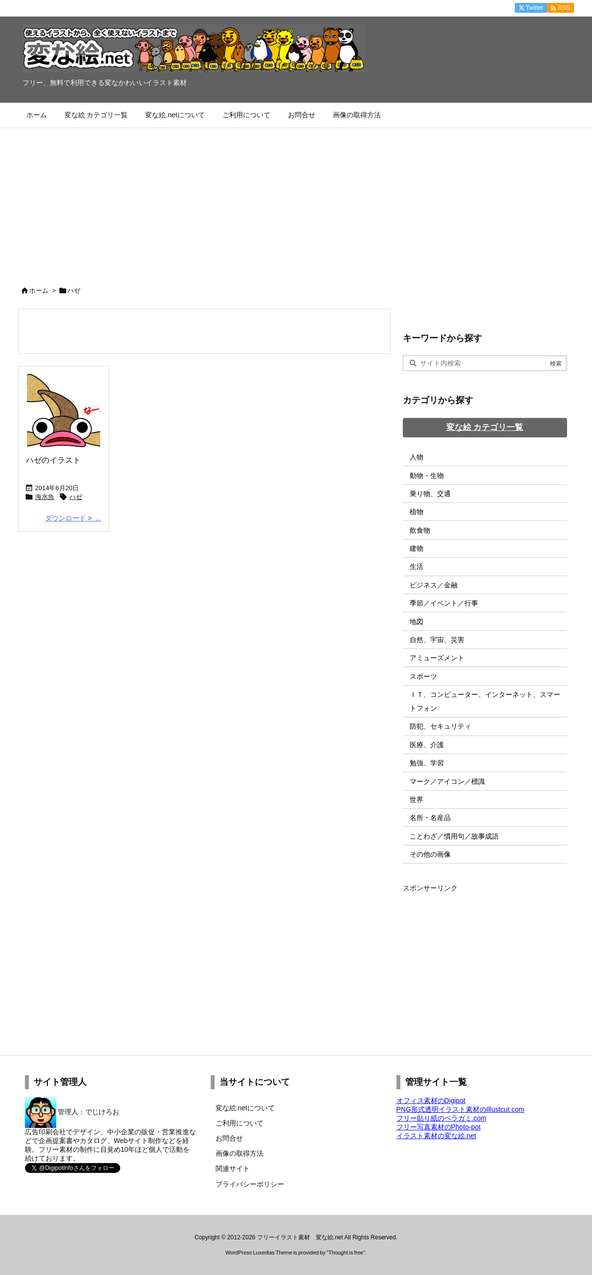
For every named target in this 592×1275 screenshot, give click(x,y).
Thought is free (346, 1252)
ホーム (38, 290)
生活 (416, 566)
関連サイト (233, 1168)
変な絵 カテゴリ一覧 (485, 427)
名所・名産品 (430, 817)
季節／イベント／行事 (444, 603)
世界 (416, 799)
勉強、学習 (427, 763)
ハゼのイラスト (53, 460)
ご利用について (239, 1123)
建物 (416, 548)
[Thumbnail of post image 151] (64, 410)
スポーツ (423, 676)
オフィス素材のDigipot (431, 1100)
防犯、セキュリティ (440, 726)
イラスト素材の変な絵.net (436, 1136)
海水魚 (44, 496)
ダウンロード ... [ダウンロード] (73, 518)
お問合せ (229, 1138)
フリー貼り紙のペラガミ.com (441, 1118)
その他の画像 (430, 854)
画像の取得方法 (239, 1153)
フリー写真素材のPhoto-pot (438, 1127)
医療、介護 (427, 745)
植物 (416, 512)
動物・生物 (427, 475)
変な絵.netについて (245, 1108)
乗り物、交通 (430, 493)
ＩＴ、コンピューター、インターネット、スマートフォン (485, 701)
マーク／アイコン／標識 (447, 781)
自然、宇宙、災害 (437, 640)
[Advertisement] (296, 201)
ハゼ (75, 496)
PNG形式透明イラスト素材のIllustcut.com (460, 1109)
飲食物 (420, 530)
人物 (416, 457)
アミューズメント (437, 658)
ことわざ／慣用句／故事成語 (454, 836)
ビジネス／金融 (434, 585)
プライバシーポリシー (250, 1184)
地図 (416, 622)
